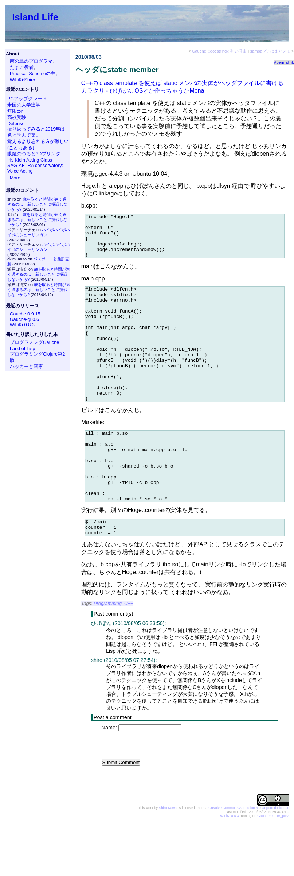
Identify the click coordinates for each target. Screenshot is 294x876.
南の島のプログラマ (31, 61)
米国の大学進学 (23, 105)
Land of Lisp (22, 348)
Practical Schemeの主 (33, 73)
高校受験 (16, 117)
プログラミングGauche (34, 342)
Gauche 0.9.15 (25, 314)
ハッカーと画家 (26, 366)
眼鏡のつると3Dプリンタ (33, 153)
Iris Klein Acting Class (29, 160)
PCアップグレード (27, 98)
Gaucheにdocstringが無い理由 (219, 51)
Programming (108, 652)
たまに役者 (22, 67)
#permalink (284, 62)
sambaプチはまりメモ (270, 51)
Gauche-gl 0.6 (24, 319)
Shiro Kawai (168, 857)
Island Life (35, 17)
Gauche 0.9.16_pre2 (273, 865)
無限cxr (15, 111)
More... (17, 178)
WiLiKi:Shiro (22, 79)
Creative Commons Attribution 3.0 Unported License (248, 857)
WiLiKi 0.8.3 (22, 324)
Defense (16, 123)
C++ (128, 652)
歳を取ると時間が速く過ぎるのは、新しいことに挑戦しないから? (37, 204)
